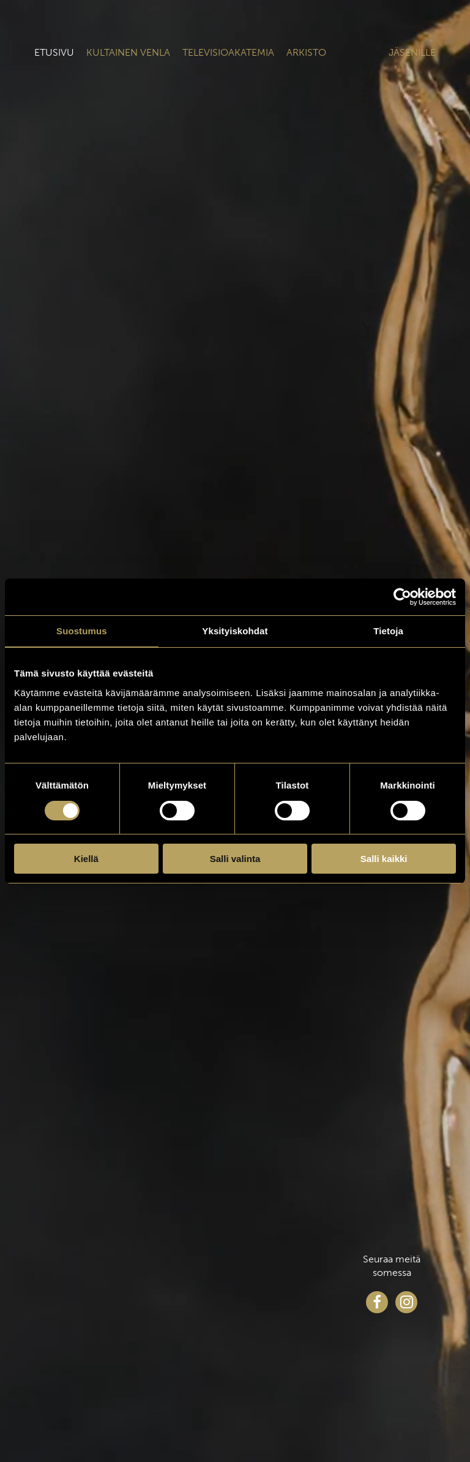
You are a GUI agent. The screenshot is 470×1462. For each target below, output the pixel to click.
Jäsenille (412, 52)
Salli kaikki (384, 858)
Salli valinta (235, 858)
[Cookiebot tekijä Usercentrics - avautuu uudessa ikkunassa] (402, 597)
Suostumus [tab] (81, 631)
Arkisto (306, 52)
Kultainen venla (128, 52)
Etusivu (54, 52)
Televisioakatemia (228, 52)
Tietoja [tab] (388, 631)
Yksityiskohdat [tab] (234, 631)
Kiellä (86, 858)
